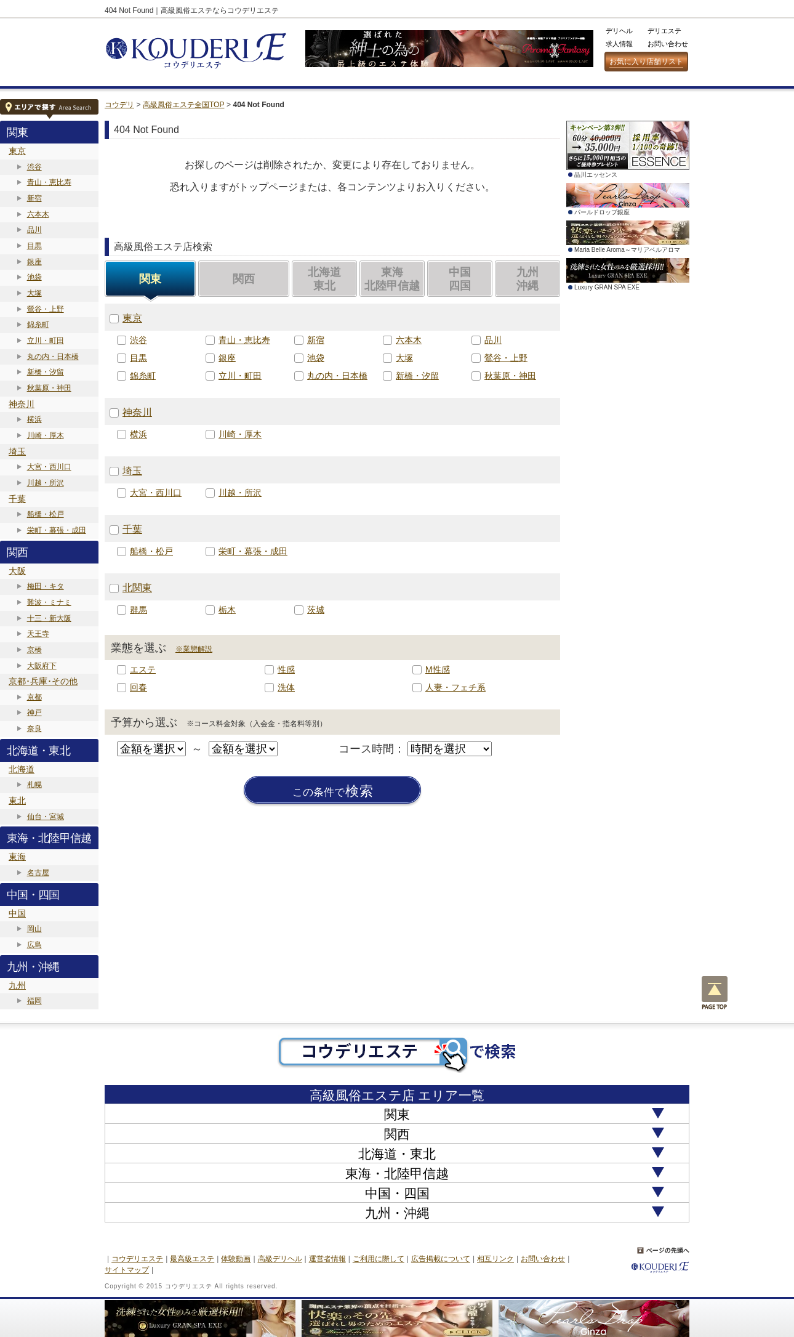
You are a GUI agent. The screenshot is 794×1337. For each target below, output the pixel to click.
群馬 (138, 610)
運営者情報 (327, 1258)
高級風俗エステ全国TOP (183, 104)
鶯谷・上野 (45, 309)
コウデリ (119, 104)
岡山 (34, 928)
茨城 (315, 610)
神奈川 (21, 404)
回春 (138, 687)
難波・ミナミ (49, 602)
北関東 (137, 588)
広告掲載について (440, 1258)
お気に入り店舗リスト (646, 61)
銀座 (34, 261)
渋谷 (34, 167)
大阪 (17, 571)
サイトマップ (127, 1270)
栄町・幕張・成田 (56, 530)
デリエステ (664, 30)
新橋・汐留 (45, 372)
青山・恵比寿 (49, 182)
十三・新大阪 (49, 618)
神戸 (34, 712)
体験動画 (236, 1258)
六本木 (38, 214)
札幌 (34, 784)
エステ (143, 669)
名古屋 (38, 872)
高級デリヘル (280, 1258)
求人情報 (619, 43)
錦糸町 (38, 324)
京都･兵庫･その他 (43, 681)
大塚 (34, 293)
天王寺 (38, 633)
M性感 (437, 669)
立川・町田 (45, 340)
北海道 (21, 769)
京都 (34, 697)
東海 (17, 857)
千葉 (17, 499)
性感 (286, 669)
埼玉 (17, 451)
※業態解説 (193, 649)
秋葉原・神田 (49, 388)
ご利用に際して (378, 1258)
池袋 (34, 277)
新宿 (34, 198)
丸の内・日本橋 (53, 356)
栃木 (227, 610)
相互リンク (495, 1258)
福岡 (34, 1000)
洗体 (286, 687)
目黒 (34, 245)
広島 (34, 944)
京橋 (34, 649)
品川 (34, 229)
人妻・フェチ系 (455, 687)
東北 (17, 801)
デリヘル (619, 30)
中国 (17, 913)
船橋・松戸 (45, 514)
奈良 (34, 728)
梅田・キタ (45, 586)
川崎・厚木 (45, 435)
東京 (17, 151)
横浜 (34, 419)
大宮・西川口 (49, 466)
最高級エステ (192, 1258)
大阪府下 (42, 665)
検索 (333, 791)
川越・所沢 (45, 483)
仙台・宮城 (45, 816)
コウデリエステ (137, 1258)
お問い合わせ (668, 43)
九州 (17, 985)
